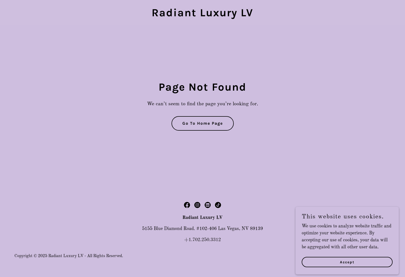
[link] (202, 15)
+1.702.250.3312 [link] (202, 240)
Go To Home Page (202, 123)
